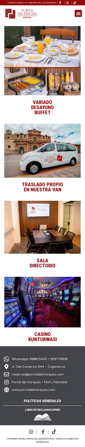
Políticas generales (42, 401)
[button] (78, 13)
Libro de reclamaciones (42, 409)
